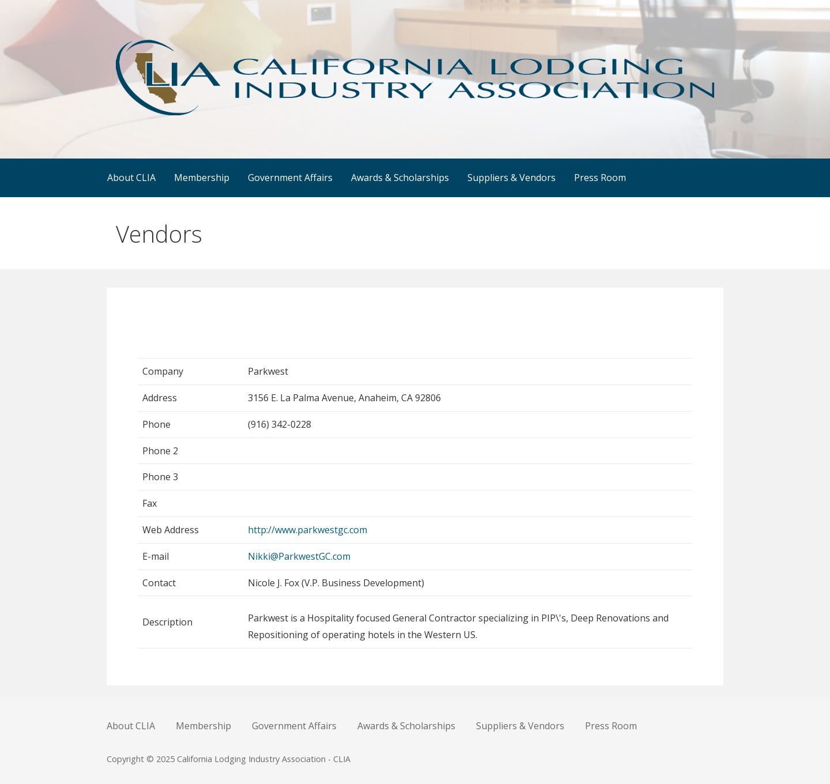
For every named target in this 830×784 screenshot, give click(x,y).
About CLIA (131, 177)
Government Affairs (290, 177)
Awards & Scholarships (400, 177)
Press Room (600, 177)
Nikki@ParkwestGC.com (299, 556)
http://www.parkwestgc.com (307, 529)
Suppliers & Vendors (511, 177)
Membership (201, 177)
